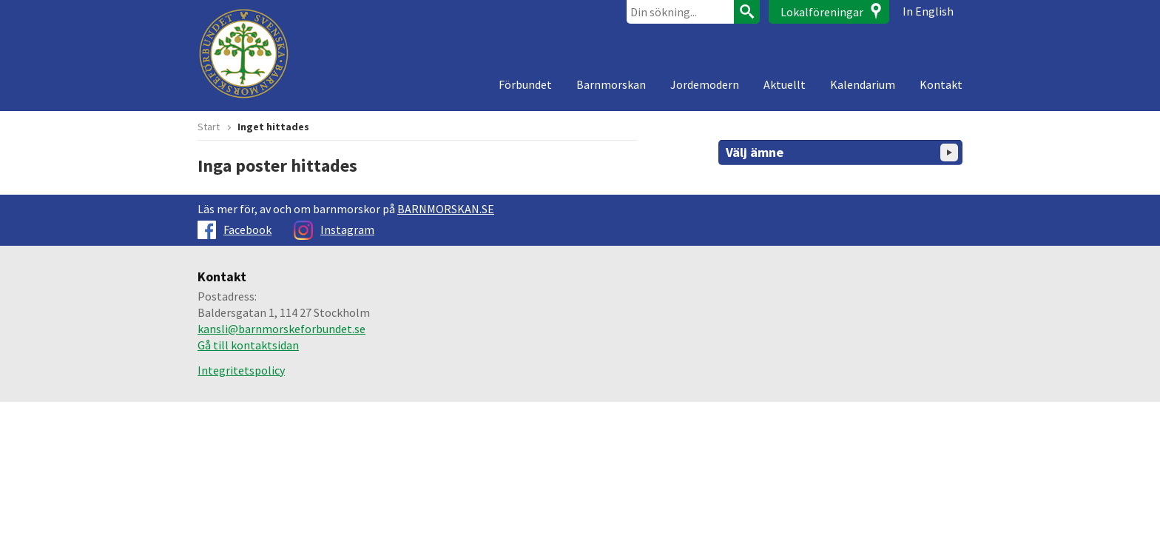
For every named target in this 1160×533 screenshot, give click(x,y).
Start (209, 126)
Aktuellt (784, 84)
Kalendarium (862, 84)
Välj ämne (842, 152)
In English (928, 11)
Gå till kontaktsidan (248, 345)
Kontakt (941, 84)
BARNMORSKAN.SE (445, 208)
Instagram (334, 229)
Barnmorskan (611, 84)
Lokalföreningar (821, 11)
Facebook (235, 229)
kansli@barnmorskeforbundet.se (281, 328)
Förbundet (525, 84)
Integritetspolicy (241, 370)
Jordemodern (704, 84)
